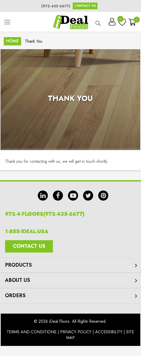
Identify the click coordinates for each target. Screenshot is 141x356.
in (43, 195)
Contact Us (85, 6)
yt (73, 195)
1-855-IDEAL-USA (26, 231)
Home (12, 41)
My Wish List (120, 20)
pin (103, 195)
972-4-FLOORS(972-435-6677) (44, 214)
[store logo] (70, 21)
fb (58, 195)
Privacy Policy (75, 332)
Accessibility (108, 332)
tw (88, 195)
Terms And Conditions (31, 332)
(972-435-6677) (55, 6)
